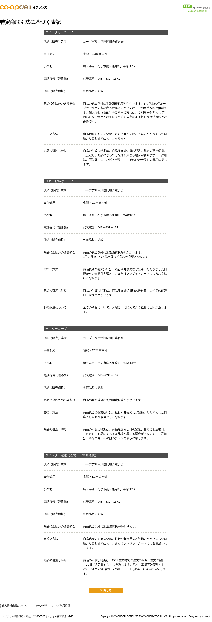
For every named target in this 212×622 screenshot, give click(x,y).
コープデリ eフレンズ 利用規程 (52, 605)
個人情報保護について (14, 605)
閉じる (107, 590)
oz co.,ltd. (207, 616)
